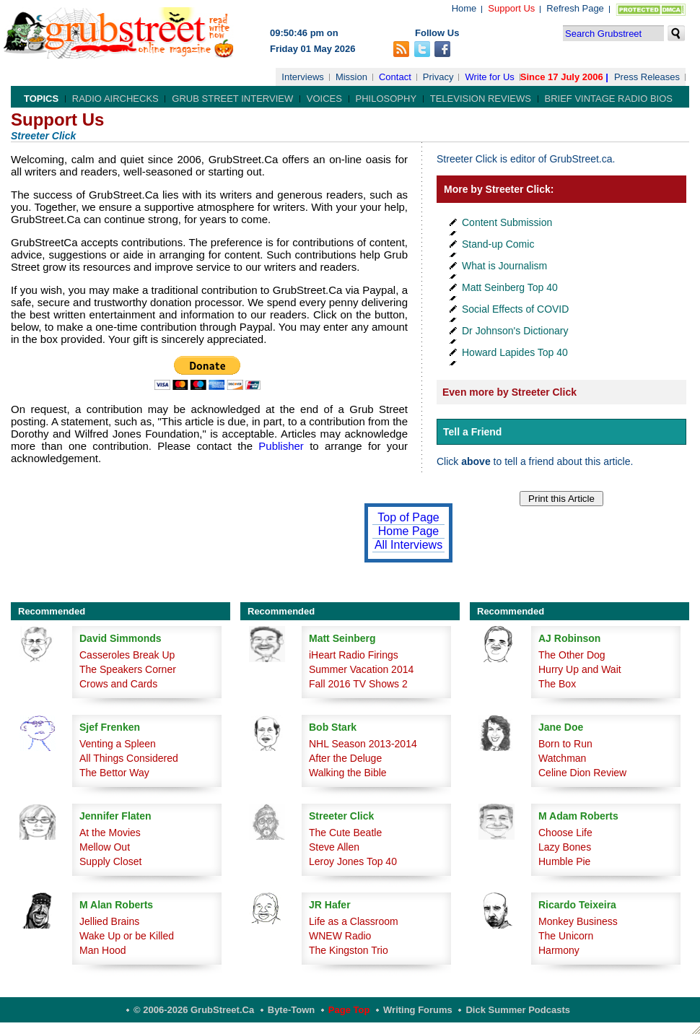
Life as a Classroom (353, 921)
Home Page (408, 531)
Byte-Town (291, 1009)
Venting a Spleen (117, 744)
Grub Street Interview (232, 98)
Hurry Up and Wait (579, 669)
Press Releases (647, 76)
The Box (557, 684)
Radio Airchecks (115, 98)
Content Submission (507, 222)
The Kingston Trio (348, 950)
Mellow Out (104, 847)
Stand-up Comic (498, 244)
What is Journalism (504, 265)
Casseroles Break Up (127, 655)
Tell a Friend (472, 432)
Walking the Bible (348, 772)
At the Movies (110, 832)
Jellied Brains (109, 921)
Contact (395, 76)
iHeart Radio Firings (353, 655)
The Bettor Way (114, 772)
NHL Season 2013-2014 (363, 744)
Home (464, 8)
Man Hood (102, 950)
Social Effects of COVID (515, 309)
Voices (324, 98)
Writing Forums (417, 1009)
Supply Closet (110, 861)
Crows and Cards (118, 684)
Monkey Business (578, 921)
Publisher (281, 446)
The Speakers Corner (127, 669)
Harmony (558, 950)
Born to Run (565, 744)
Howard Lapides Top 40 (515, 352)
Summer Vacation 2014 (361, 669)
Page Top (349, 1009)
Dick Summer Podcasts (517, 1009)
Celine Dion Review (582, 772)
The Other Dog (571, 655)
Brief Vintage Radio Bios (609, 98)
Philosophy (386, 98)
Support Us (511, 8)
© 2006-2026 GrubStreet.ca (194, 1009)
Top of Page (408, 517)
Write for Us (489, 76)
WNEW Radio (340, 936)
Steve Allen (334, 847)
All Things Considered (128, 758)
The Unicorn (565, 936)
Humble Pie (564, 861)
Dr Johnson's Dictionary (515, 330)
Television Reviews (480, 98)
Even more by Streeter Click (509, 392)
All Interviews (408, 545)
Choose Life (565, 832)
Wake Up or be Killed (126, 936)
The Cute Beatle (345, 832)
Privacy (438, 76)
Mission (351, 76)
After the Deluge (345, 758)
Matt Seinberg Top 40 (510, 287)
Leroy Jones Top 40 (353, 861)
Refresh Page (575, 8)
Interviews (302, 76)
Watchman (562, 758)
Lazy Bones (564, 847)
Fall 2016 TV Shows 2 (358, 684)
